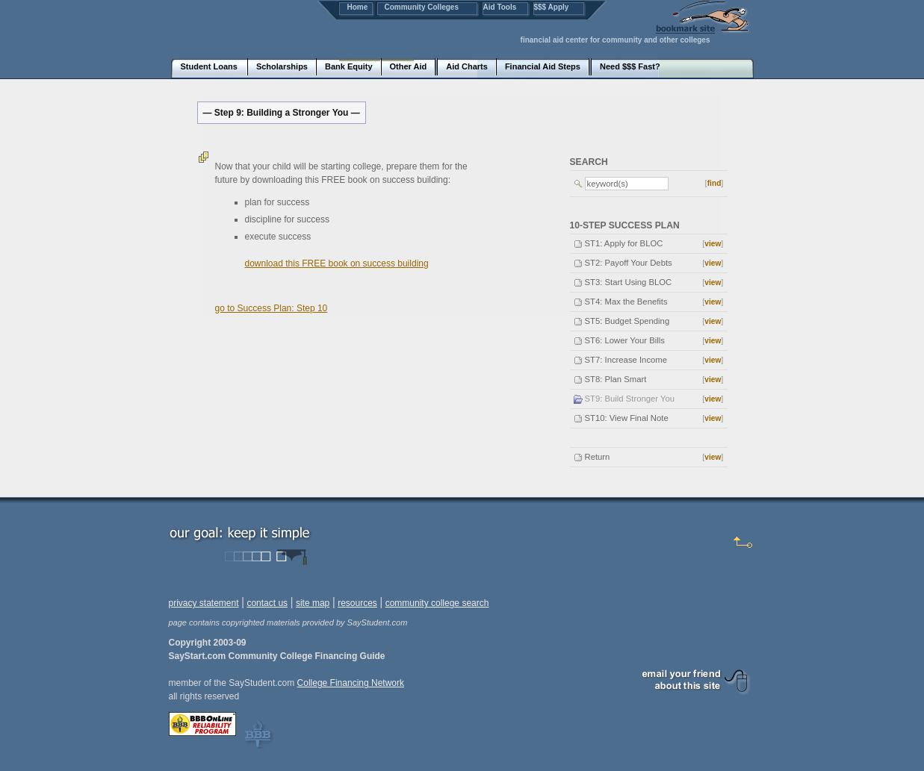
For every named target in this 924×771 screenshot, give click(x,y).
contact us (267, 603)
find (714, 183)
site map (312, 603)
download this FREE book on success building (337, 263)
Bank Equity (349, 66)
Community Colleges (422, 7)
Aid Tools (500, 7)
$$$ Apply (551, 7)
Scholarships (282, 66)
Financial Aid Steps (542, 66)
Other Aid (408, 66)
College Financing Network (350, 683)
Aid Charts (467, 66)
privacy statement (204, 603)
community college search (437, 603)
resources (357, 603)
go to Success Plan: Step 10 (271, 308)
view (712, 244)
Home (357, 7)
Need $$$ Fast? (630, 66)
